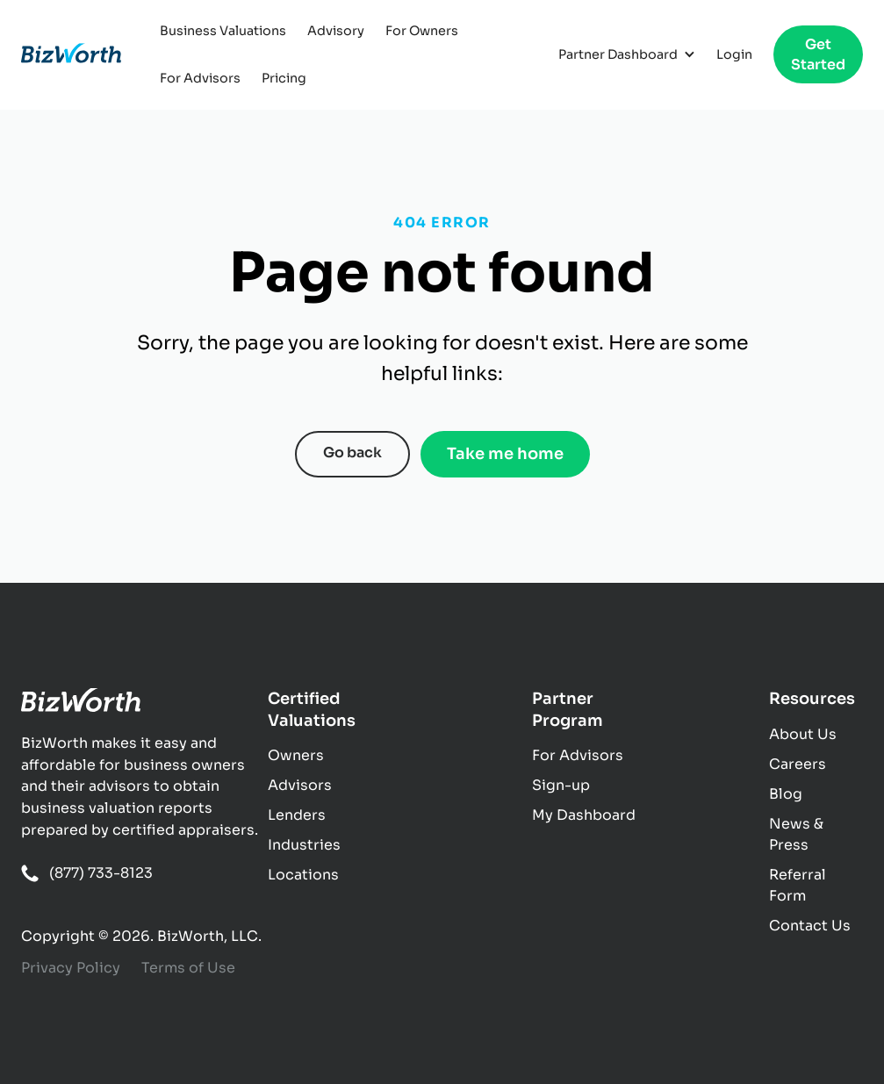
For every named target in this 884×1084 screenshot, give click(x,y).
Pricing (284, 78)
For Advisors (200, 78)
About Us (803, 734)
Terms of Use (188, 967)
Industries (304, 845)
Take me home (505, 453)
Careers (797, 764)
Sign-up (561, 785)
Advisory (335, 31)
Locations (303, 874)
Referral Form (797, 885)
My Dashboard (584, 815)
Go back (352, 452)
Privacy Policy (70, 967)
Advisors (300, 785)
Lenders (297, 815)
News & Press (796, 834)
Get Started (818, 54)
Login (734, 54)
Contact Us (810, 925)
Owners (296, 755)
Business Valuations (223, 31)
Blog (785, 794)
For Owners (421, 31)
